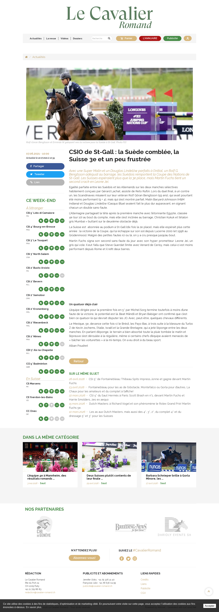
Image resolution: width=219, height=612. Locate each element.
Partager (37, 166)
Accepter (209, 606)
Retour (79, 361)
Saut (43, 483)
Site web (41, 220)
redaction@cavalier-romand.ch (40, 592)
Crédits (145, 579)
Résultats (51, 220)
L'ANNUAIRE (150, 38)
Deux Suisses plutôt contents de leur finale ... (109, 477)
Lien (35, 182)
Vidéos (64, 38)
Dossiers (77, 38)
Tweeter (37, 174)
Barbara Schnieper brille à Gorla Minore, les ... (168, 477)
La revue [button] (51, 38)
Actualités (36, 38)
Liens (144, 584)
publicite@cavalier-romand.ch (97, 586)
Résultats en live (57, 220)
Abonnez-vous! (84, 558)
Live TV (62, 220)
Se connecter (187, 38)
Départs (46, 220)
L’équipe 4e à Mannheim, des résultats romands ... (46, 477)
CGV (143, 593)
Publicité (172, 38)
